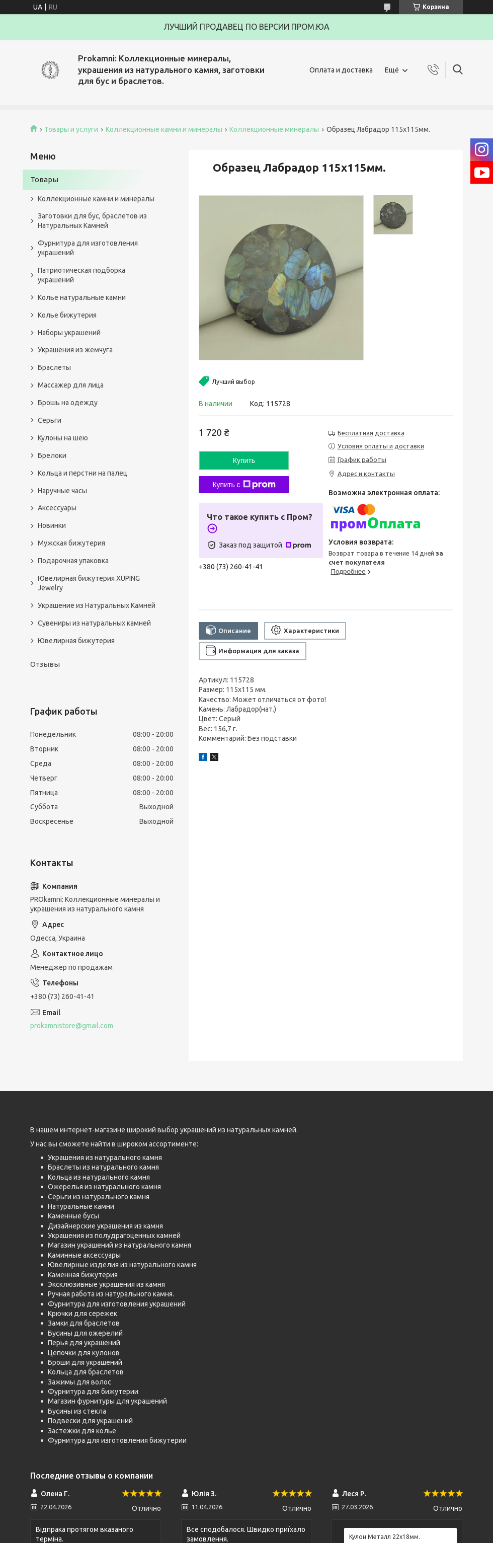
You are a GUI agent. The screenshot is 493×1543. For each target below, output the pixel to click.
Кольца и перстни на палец (82, 473)
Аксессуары (57, 508)
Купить (244, 460)
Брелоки (52, 455)
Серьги (49, 420)
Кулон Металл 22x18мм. (384, 1536)
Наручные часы (62, 491)
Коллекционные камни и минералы (164, 129)
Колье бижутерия (67, 315)
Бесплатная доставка (371, 432)
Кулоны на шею (63, 438)
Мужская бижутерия (71, 543)
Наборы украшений (69, 333)
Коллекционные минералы (274, 129)
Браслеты (54, 367)
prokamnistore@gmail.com (71, 1026)
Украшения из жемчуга (75, 350)
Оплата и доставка (341, 70)
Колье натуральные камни (82, 297)
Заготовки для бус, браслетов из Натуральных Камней (92, 220)
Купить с (243, 484)
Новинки (52, 525)
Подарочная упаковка (73, 561)
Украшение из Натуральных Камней (96, 605)
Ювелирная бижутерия (76, 641)
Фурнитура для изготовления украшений (88, 248)
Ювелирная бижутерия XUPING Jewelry (89, 583)
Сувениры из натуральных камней (94, 623)
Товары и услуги (71, 129)
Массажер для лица (71, 385)
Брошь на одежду (68, 403)
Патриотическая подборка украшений (81, 275)
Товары (44, 179)
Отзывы (45, 664)
